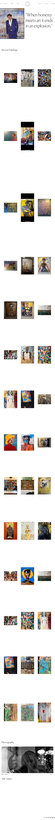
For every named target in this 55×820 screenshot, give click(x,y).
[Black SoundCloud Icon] (54, 817)
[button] (27, 762)
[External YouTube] (28, 797)
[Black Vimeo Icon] (50, 817)
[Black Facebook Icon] (44, 817)
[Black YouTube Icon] (52, 817)
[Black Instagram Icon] (48, 817)
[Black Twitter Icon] (46, 817)
